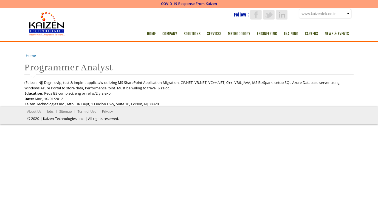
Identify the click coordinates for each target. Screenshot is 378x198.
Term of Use (87, 111)
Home (151, 33)
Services (214, 33)
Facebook (256, 15)
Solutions (192, 33)
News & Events (337, 33)
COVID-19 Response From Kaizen (189, 3)
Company (169, 33)
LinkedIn (281, 15)
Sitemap (65, 111)
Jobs (50, 111)
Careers (311, 33)
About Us (34, 111)
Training (291, 33)
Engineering (267, 33)
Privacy (107, 111)
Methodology (239, 33)
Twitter (269, 15)
